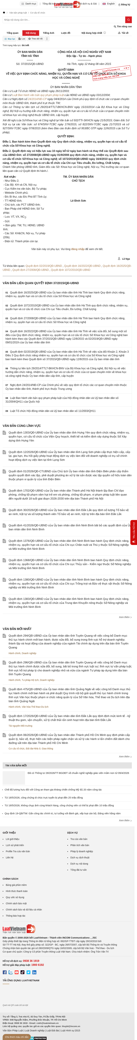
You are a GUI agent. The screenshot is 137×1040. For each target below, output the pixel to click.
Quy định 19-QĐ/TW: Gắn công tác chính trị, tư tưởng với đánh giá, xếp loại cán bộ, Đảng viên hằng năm (63, 813)
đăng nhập (78, 249)
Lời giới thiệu (12, 839)
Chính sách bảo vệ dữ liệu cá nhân (24, 909)
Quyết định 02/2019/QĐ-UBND (44, 265)
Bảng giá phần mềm (16, 885)
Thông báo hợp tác (15, 915)
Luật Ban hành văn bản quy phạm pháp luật (38, 95)
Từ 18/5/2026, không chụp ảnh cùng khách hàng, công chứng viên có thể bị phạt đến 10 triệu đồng (59, 805)
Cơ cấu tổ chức (17, 748)
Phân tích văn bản (79, 845)
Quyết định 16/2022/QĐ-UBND (82, 265)
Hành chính (15, 653)
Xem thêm (125, 617)
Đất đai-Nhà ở (33, 748)
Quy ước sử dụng (15, 897)
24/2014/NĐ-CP (37, 99)
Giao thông (47, 748)
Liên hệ (9, 857)
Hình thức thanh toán (17, 891)
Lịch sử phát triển (15, 845)
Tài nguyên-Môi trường (20, 725)
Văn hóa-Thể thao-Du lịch (35, 706)
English (109, 3)
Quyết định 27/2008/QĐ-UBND (31, 269)
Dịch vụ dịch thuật (80, 857)
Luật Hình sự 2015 (70, 1030)
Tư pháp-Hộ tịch (30, 680)
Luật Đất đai (52, 1030)
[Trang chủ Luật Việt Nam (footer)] (67, 928)
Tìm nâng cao (123, 26)
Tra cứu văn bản (78, 839)
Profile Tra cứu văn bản (18, 851)
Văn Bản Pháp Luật (13, 1030)
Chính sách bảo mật (16, 903)
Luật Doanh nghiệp (34, 1030)
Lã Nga (124, 258)
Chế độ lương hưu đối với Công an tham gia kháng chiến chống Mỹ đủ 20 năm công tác (53, 789)
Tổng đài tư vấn (78, 869)
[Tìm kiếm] (128, 19)
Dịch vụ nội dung (79, 863)
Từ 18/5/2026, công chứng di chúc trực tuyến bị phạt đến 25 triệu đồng (44, 797)
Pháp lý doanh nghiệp (81, 851)
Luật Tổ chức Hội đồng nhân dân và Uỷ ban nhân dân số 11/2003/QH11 (53, 411)
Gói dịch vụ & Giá (87, 3)
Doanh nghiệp (29, 653)
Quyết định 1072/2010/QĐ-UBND (70, 269)
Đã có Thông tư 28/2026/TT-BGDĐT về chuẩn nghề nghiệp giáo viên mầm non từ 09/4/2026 (78, 773)
